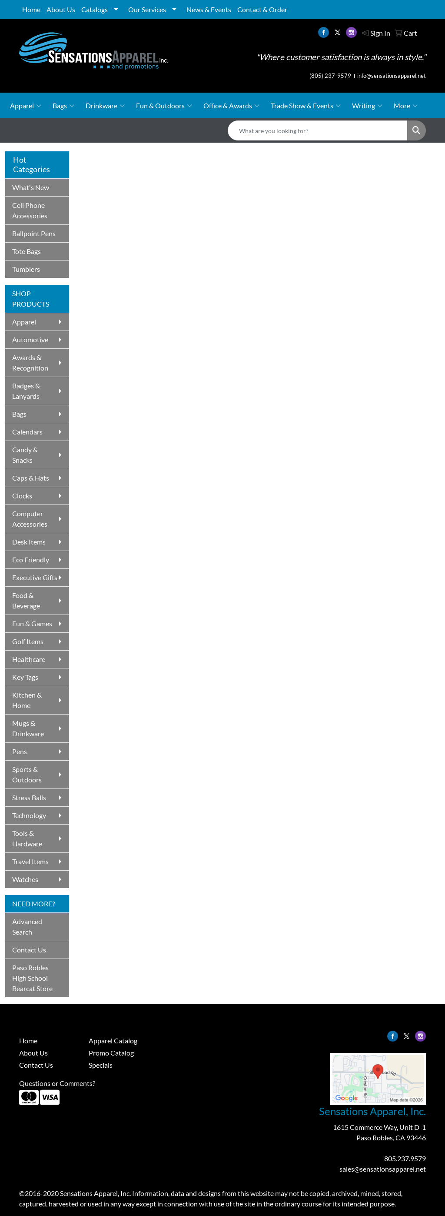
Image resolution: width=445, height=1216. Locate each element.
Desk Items (29, 542)
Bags (63, 105)
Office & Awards (231, 105)
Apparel (25, 105)
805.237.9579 (405, 1158)
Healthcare (28, 659)
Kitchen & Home (27, 700)
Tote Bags (26, 251)
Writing (367, 105)
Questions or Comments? (57, 1083)
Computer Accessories (29, 518)
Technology (29, 815)
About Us (60, 9)
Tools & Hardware (27, 838)
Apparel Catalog (113, 1040)
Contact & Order (262, 9)
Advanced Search (27, 926)
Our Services (147, 9)
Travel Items (30, 861)
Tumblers (26, 269)
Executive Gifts (34, 577)
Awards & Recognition (30, 362)
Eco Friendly (30, 559)
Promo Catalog (111, 1053)
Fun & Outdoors (164, 105)
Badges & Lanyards (26, 390)
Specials (101, 1065)
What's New (30, 187)
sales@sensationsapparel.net (382, 1169)
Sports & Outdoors (27, 774)
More (406, 105)
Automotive (30, 339)
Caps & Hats (30, 478)
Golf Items (27, 641)
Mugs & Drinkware (28, 728)
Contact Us (29, 949)
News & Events (208, 9)
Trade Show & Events (306, 105)
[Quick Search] (318, 130)
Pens (19, 751)
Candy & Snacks (25, 454)
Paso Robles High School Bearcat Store (32, 977)
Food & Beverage (26, 600)
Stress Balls (29, 797)
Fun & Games (32, 623)
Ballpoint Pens (34, 233)
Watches (25, 879)
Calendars (27, 432)
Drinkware (105, 105)
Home (31, 9)
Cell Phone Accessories (29, 210)
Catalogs (94, 9)
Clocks (22, 495)
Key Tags (25, 677)
